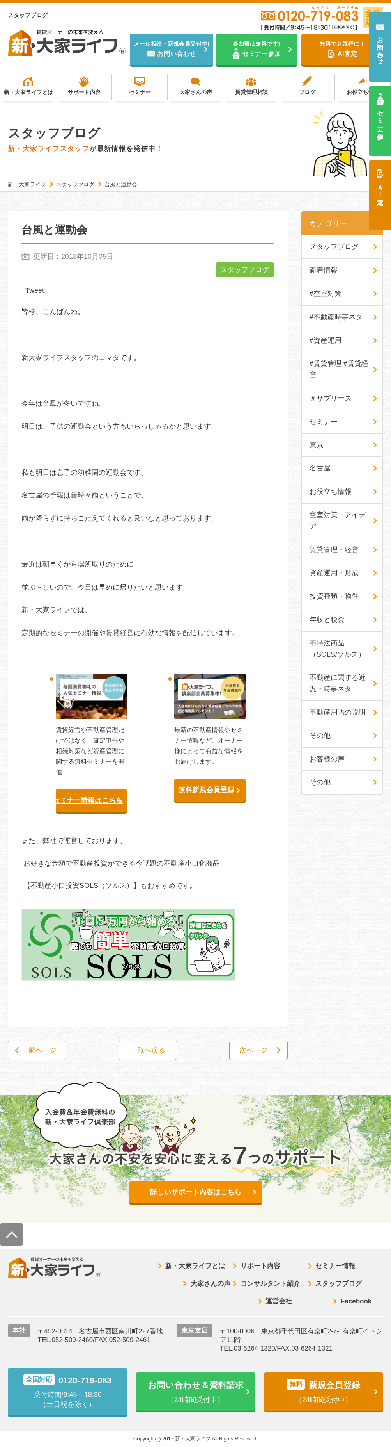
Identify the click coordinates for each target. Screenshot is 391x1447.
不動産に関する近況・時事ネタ (338, 683)
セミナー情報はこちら (89, 800)
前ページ (42, 1050)
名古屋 (320, 468)
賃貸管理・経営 (334, 550)
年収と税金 (327, 620)
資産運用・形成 (334, 573)
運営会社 (278, 1301)
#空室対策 (325, 294)
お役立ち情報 (363, 92)
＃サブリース (331, 398)
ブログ (307, 92)
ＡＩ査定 (380, 187)
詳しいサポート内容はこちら (195, 1192)
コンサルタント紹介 (270, 1283)
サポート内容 (84, 92)
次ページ (253, 1050)
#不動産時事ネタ (336, 317)
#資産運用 (325, 340)
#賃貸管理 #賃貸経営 (339, 369)
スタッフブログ (244, 270)
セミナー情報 (335, 1266)
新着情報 (324, 270)
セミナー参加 (380, 118)
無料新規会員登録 (206, 790)
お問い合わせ (380, 47)
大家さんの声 (195, 92)
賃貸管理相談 (251, 92)
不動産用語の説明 (338, 712)
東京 (317, 445)
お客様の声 (327, 759)
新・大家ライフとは (28, 92)
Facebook (356, 1301)
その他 (320, 736)
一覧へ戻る (147, 1050)
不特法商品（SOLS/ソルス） (337, 648)
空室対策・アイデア (338, 520)
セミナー (140, 92)
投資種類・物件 (334, 596)
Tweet (34, 290)
